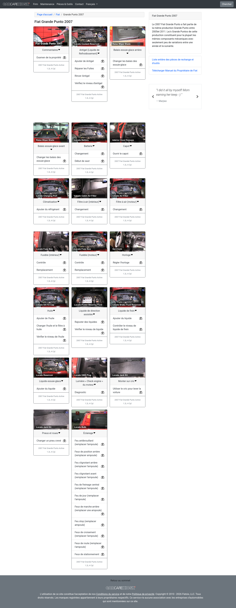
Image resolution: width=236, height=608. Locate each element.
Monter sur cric (126, 381)
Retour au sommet (120, 580)
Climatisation (50, 201)
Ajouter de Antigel (84, 61)
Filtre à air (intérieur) (88, 201)
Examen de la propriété (49, 57)
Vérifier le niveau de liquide (89, 329)
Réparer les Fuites (84, 68)
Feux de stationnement (87, 554)
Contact (79, 4)
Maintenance (47, 4)
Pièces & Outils (65, 4)
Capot (126, 146)
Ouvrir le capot (120, 153)
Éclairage (88, 433)
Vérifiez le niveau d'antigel (88, 83)
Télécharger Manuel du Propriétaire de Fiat (174, 70)
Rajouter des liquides (86, 321)
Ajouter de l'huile (45, 318)
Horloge (126, 255)
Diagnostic (80, 392)
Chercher (227, 4)
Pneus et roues (50, 433)
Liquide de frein (126, 310)
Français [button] (91, 4)
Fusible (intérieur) (50, 255)
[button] (153, 96)
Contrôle (41, 262)
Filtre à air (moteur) (126, 201)
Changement (81, 153)
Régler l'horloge (121, 262)
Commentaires (50, 50)
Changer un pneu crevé (49, 440)
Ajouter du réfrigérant (48, 209)
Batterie (88, 146)
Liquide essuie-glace (50, 381)
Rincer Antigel (82, 75)
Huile (50, 310)
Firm (35, 4)
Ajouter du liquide (122, 318)
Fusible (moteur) (88, 255)
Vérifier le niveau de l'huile (50, 336)
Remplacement (45, 270)
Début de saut (82, 161)
